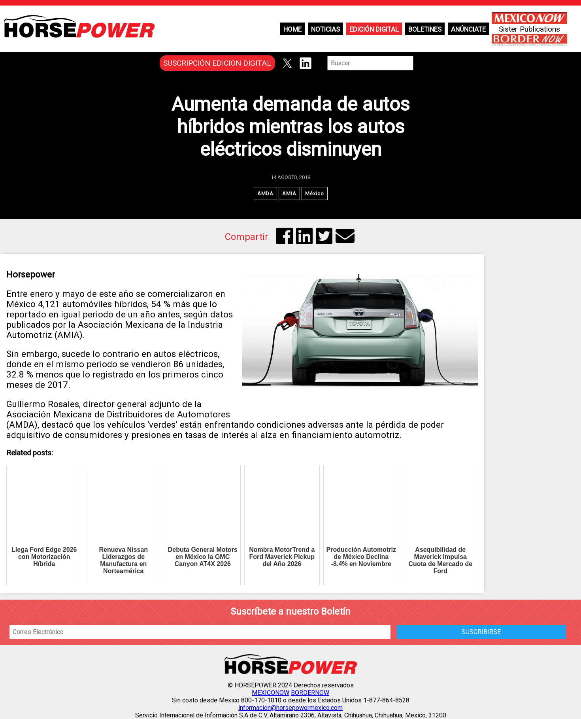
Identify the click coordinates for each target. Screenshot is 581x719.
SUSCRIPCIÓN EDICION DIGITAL (217, 63)
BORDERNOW (310, 692)
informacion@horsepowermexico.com (290, 707)
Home (292, 29)
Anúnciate (468, 29)
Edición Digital (374, 29)
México (314, 193)
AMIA (289, 193)
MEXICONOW (270, 692)
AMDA (265, 193)
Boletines (424, 29)
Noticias (325, 29)
